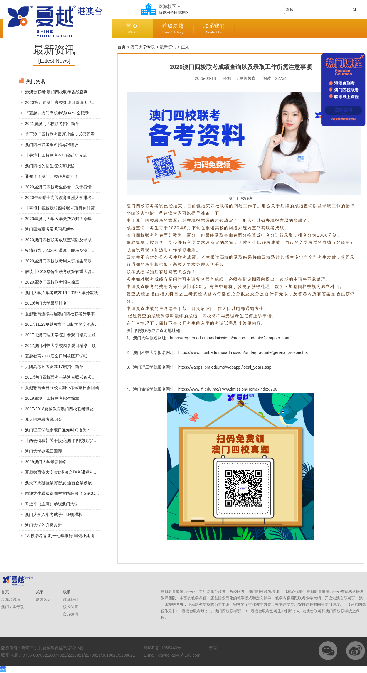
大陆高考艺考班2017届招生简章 (54, 366)
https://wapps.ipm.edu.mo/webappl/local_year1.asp (225, 367)
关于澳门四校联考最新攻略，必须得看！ (62, 134)
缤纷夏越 (173, 28)
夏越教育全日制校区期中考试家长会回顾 (62, 387)
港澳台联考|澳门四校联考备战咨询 (56, 92)
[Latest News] (54, 61)
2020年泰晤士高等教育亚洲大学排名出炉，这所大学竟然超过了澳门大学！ (93, 197)
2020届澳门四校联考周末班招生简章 (58, 261)
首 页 (132, 28)
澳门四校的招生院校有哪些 (49, 165)
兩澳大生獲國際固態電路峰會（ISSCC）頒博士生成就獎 (76, 493)
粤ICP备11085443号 (162, 647)
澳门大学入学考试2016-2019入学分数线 (61, 292)
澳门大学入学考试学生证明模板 (54, 514)
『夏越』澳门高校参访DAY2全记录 (57, 113)
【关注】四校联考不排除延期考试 (56, 155)
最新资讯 (168, 47)
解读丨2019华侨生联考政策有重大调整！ (62, 271)
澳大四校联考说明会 (43, 419)
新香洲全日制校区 (174, 12)
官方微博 (70, 614)
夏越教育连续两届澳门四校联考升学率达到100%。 (71, 313)
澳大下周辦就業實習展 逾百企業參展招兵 (62, 482)
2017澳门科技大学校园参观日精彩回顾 (60, 345)
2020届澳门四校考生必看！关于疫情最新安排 (66, 187)
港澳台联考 (10, 599)
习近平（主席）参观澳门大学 (51, 504)
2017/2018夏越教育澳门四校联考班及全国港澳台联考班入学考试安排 (88, 409)
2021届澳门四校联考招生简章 (52, 123)
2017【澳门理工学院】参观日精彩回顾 (60, 335)
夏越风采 (43, 599)
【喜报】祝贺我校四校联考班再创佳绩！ (62, 208)
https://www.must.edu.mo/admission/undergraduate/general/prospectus (243, 352)
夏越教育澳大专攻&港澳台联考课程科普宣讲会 (67, 472)
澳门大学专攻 (142, 47)
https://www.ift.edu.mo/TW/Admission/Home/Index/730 (227, 389)
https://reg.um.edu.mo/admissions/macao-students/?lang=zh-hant (229, 337)
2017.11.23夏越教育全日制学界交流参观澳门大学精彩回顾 (78, 324)
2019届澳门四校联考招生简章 (52, 398)
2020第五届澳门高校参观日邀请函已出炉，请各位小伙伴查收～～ (85, 102)
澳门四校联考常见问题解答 (49, 229)
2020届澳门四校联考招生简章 (52, 282)
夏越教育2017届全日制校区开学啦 (56, 356)
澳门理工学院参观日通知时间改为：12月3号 (65, 430)
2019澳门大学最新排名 (46, 303)
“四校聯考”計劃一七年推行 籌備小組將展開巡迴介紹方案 (76, 535)
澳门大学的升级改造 (43, 525)
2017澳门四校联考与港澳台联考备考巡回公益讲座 (70, 377)
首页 (121, 47)
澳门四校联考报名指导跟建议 (51, 144)
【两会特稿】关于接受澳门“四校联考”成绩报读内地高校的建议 (82, 440)
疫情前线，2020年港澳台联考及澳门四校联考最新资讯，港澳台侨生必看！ (93, 250)
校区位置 (70, 607)
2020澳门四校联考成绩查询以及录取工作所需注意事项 (74, 239)
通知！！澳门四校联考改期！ (51, 176)
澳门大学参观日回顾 (43, 451)
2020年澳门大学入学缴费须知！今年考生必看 (66, 218)
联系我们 (214, 28)
